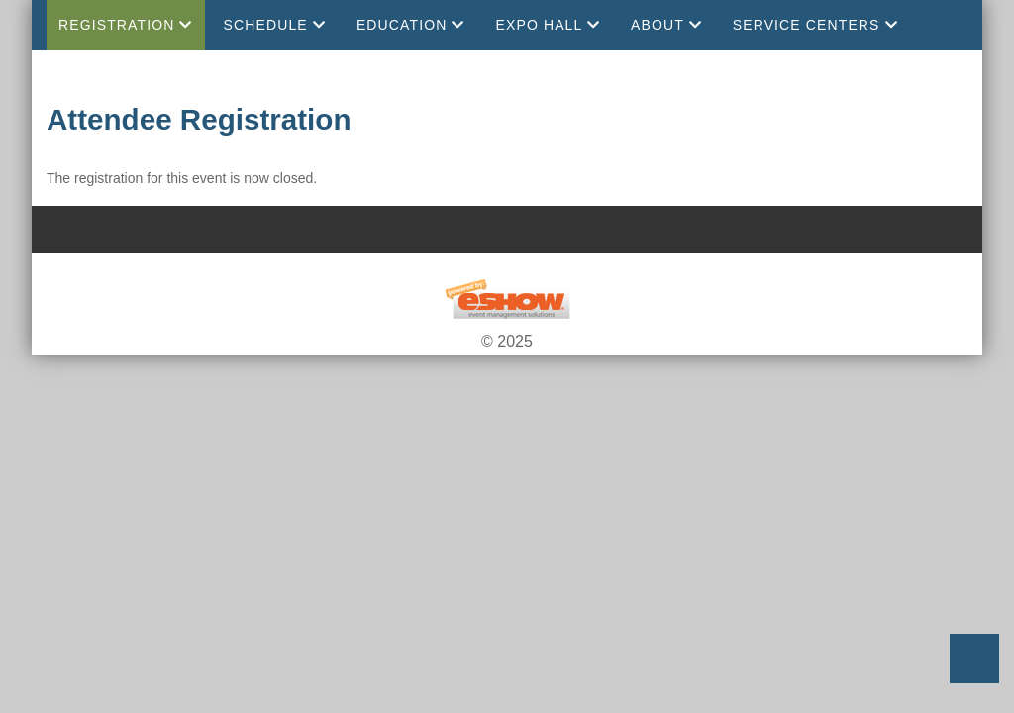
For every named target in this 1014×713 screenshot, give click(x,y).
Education (410, 25)
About (666, 25)
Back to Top (974, 658)
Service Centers (815, 25)
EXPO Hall (548, 25)
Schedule (275, 25)
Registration (125, 25)
